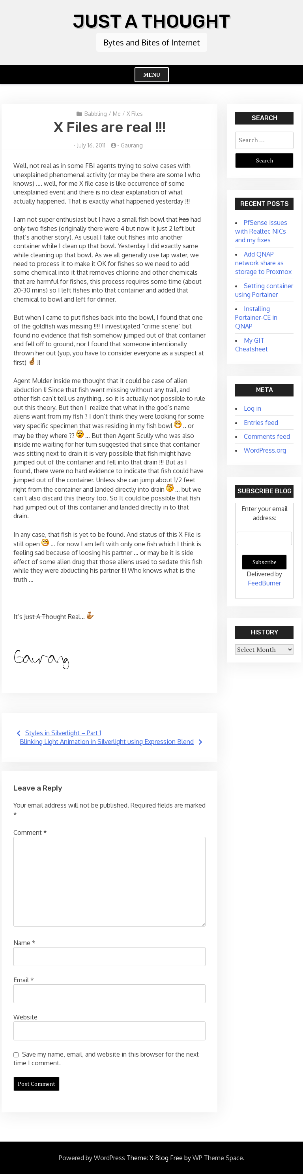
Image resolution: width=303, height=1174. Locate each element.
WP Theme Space (218, 1158)
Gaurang (132, 145)
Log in (252, 408)
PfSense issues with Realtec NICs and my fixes (261, 231)
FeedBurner (264, 583)
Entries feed (261, 422)
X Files (135, 113)
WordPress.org (265, 450)
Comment (30, 832)
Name (24, 942)
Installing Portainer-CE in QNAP (256, 317)
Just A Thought (151, 21)
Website (25, 1017)
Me (117, 113)
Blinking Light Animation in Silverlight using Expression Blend (107, 742)
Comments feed (267, 436)
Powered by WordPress (92, 1158)
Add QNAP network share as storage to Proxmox (263, 263)
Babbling (95, 113)
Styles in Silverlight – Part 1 (63, 732)
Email (23, 979)
